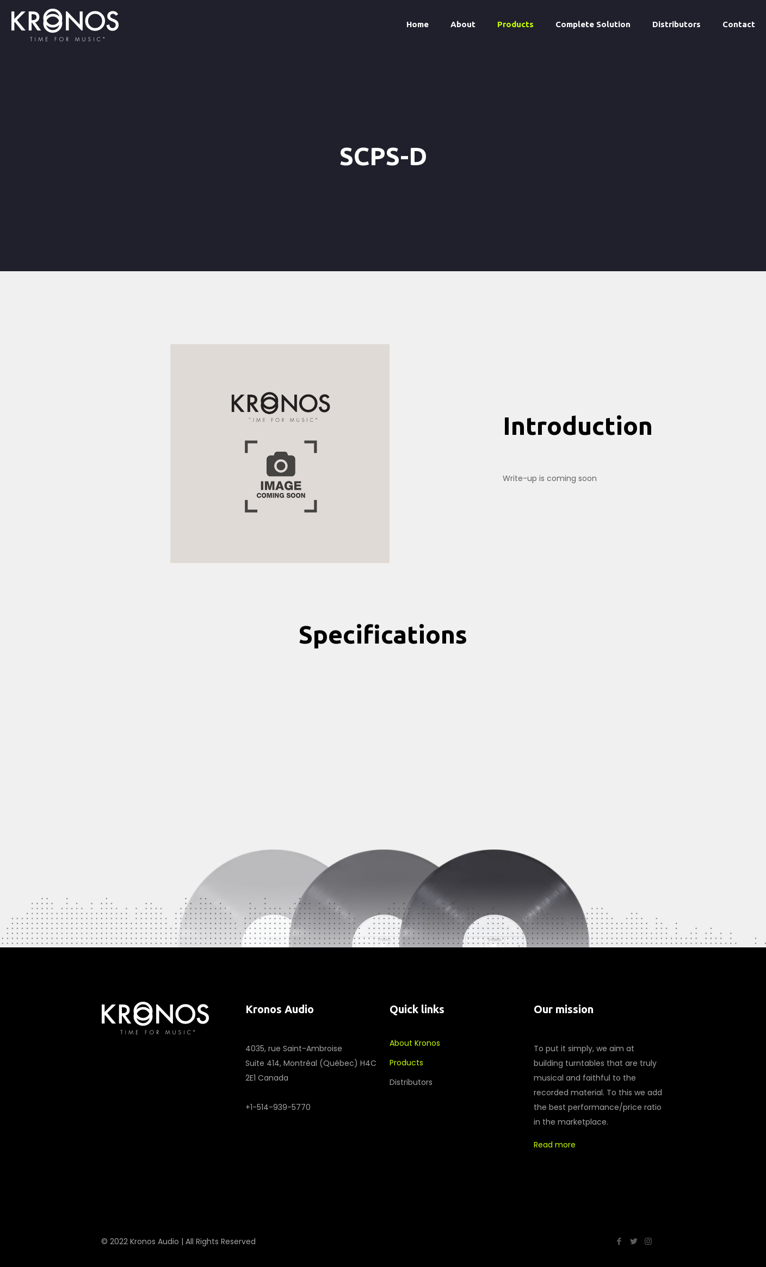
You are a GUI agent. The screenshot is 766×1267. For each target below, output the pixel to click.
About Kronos (415, 1043)
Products (406, 1062)
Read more (555, 1144)
